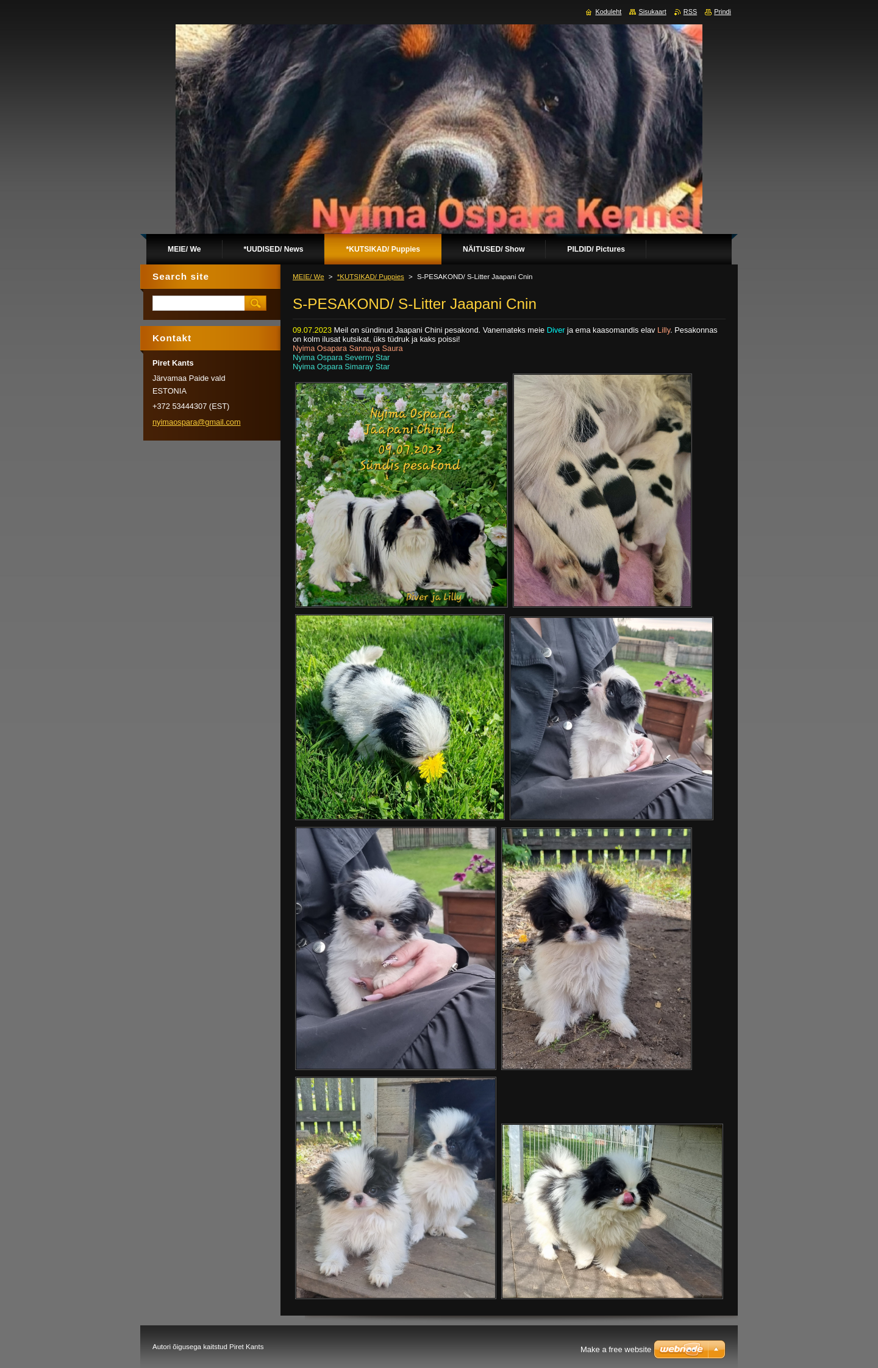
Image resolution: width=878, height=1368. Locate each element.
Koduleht (608, 11)
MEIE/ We (308, 276)
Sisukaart (652, 11)
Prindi (722, 11)
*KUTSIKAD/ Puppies (370, 276)
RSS (690, 11)
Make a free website (615, 1349)
